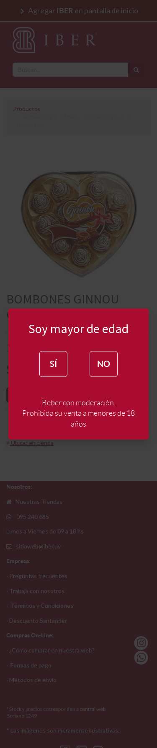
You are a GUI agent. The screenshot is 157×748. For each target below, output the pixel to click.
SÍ (53, 364)
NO (103, 364)
